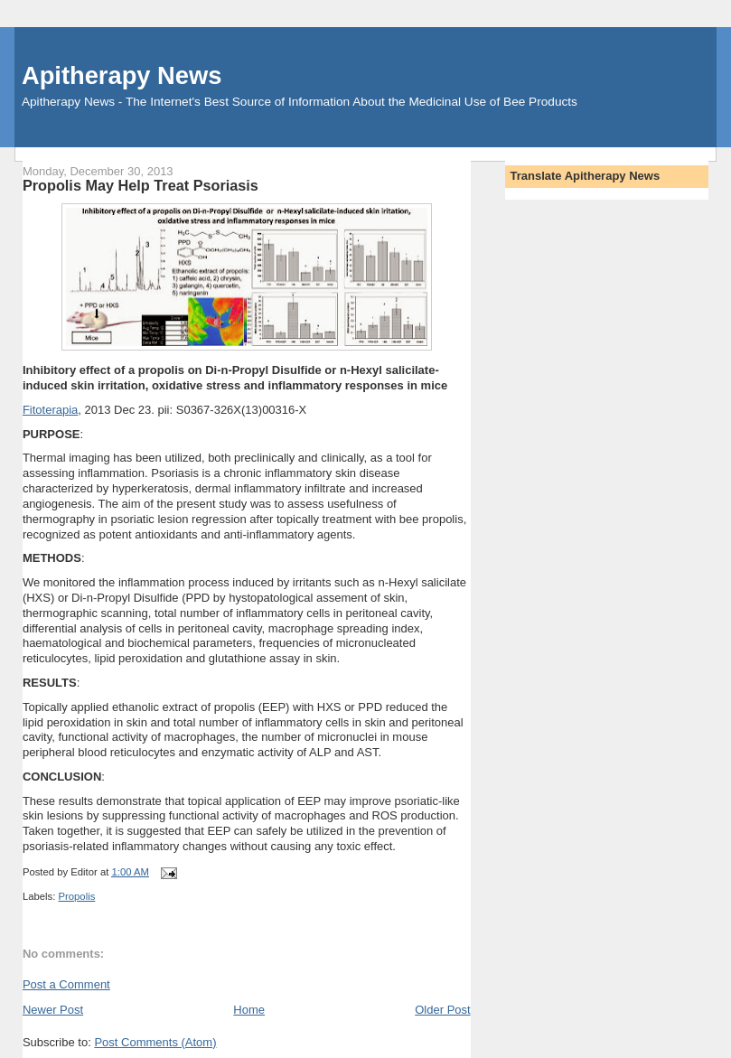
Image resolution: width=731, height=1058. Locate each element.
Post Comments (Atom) (155, 1042)
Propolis (76, 896)
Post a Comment (66, 984)
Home (249, 1009)
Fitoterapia (50, 410)
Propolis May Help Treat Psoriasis (140, 185)
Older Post (442, 1009)
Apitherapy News (121, 75)
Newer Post (53, 1009)
